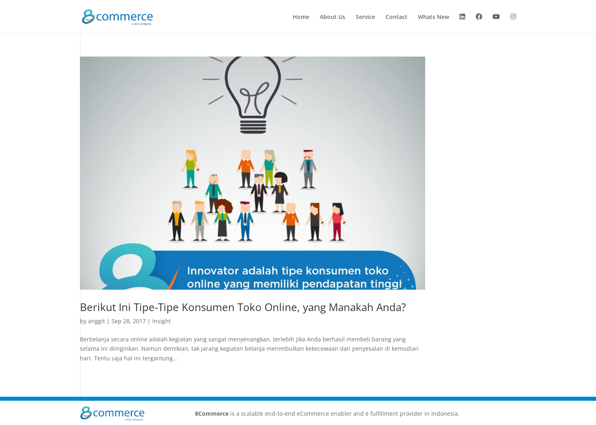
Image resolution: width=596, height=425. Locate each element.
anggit (96, 321)
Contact (396, 17)
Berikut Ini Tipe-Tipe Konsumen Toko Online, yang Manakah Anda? (243, 307)
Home (301, 17)
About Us (332, 17)
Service (365, 17)
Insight (161, 321)
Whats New (433, 17)
